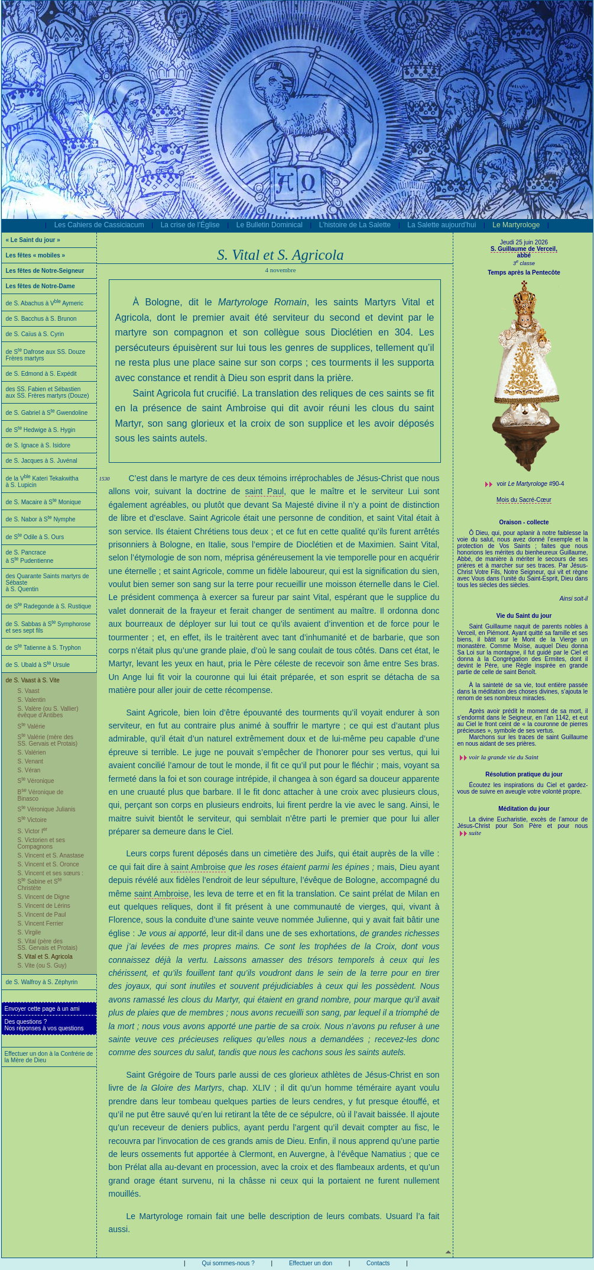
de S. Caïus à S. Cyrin (35, 334)
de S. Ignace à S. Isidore (38, 445)
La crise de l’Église (190, 225)
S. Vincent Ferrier (41, 923)
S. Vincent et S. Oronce (48, 864)
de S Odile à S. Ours (35, 537)
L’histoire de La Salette (355, 225)
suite (475, 832)
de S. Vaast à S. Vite (33, 680)
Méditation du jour (524, 808)
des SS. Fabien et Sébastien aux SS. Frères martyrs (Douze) (47, 392)
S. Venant (30, 761)
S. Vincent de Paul (42, 914)
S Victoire (32, 820)
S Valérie (32, 726)
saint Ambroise (198, 867)
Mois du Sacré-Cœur (523, 500)
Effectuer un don (310, 1263)
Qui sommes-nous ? (228, 1263)
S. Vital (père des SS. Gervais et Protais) (48, 944)
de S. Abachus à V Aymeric (45, 303)
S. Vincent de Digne (44, 897)
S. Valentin (32, 700)
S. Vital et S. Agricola (45, 956)
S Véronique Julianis (47, 809)
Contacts (377, 1263)
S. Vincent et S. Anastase (51, 855)
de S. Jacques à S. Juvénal (41, 460)
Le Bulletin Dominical (269, 225)
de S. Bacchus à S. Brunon (41, 318)
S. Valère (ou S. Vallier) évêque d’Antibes (48, 711)
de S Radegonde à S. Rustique (49, 606)
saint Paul (264, 491)
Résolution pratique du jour (524, 774)
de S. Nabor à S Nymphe (41, 519)
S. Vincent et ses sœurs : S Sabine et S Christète (51, 880)
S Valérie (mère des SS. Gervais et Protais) (48, 740)
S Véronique (36, 781)
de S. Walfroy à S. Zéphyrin (42, 982)
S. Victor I (33, 831)
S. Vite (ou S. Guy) (42, 965)
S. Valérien (32, 752)
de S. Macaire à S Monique (44, 502)
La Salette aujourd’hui (441, 225)
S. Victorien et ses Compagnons (41, 843)
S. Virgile (29, 932)
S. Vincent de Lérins (44, 905)
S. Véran (29, 770)
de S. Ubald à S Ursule (38, 665)
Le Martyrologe (516, 225)
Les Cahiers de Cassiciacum (99, 225)
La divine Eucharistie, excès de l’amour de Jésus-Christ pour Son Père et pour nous (522, 822)
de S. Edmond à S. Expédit (41, 373)
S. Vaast (29, 691)
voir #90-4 (530, 484)
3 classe (524, 263)
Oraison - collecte (524, 522)
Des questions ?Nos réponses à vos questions (44, 1025)
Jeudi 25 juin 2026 (524, 242)
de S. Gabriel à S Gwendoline (47, 413)
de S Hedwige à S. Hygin (41, 430)
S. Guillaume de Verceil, (524, 249)
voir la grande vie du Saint (503, 756)
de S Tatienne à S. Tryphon (43, 647)
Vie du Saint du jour (524, 616)
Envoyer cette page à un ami (42, 1008)
